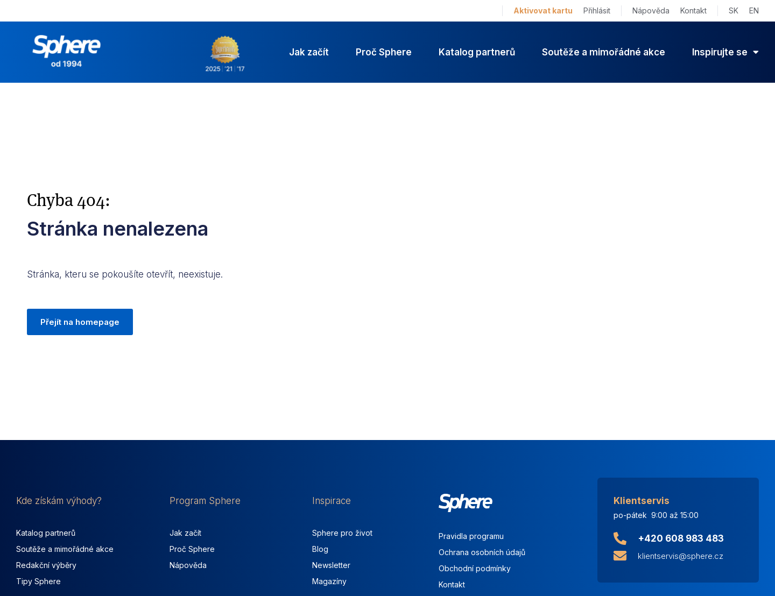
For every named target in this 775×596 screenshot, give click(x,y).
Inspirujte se (725, 52)
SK (733, 10)
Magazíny (329, 581)
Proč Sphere (384, 52)
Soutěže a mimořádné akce (603, 52)
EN (754, 10)
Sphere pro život (342, 532)
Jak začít (309, 52)
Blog (320, 549)
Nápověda (651, 10)
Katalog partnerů (477, 52)
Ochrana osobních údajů (482, 552)
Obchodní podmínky (475, 568)
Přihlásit (596, 10)
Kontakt (693, 10)
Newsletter (331, 565)
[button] (80, 322)
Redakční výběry (46, 565)
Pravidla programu (471, 536)
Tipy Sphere (38, 581)
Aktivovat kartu (543, 10)
